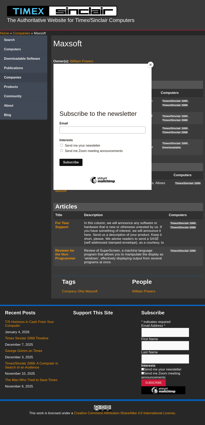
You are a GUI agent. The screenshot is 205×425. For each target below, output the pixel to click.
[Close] (151, 65)
